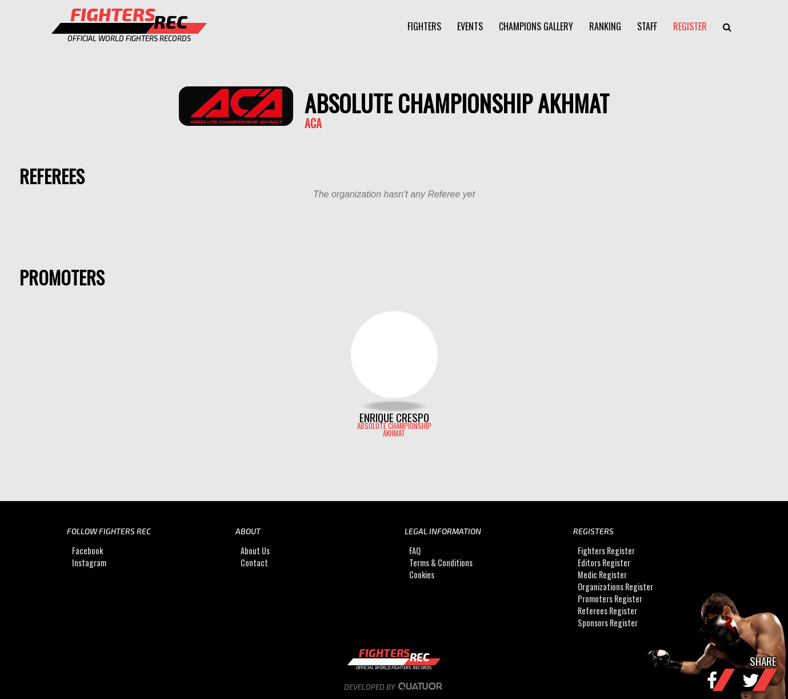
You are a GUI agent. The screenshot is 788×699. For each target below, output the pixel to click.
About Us (255, 550)
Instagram (89, 562)
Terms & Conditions (441, 562)
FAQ (415, 550)
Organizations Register (615, 586)
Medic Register (602, 574)
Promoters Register (610, 598)
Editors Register (604, 562)
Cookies (421, 574)
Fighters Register (606, 550)
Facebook (87, 550)
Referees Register (607, 610)
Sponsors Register (608, 622)
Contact (254, 562)
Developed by (394, 687)
